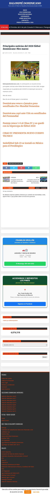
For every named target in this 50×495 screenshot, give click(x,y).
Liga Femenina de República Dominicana (12, 442)
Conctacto (4, 387)
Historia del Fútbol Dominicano (10, 436)
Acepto (28, 492)
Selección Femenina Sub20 (9, 404)
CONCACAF (5, 462)
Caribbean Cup (6, 432)
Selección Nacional (25, 14)
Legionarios (25, 16)
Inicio (25, 10)
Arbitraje (4, 427)
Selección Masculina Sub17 (9, 398)
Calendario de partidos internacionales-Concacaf (15, 456)
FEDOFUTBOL (5, 434)
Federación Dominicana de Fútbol (11, 464)
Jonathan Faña (5, 438)
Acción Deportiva (6, 452)
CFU (3, 458)
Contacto (25, 20)
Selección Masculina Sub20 (9, 396)
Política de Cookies (7, 378)
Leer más (36, 492)
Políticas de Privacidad (8, 380)
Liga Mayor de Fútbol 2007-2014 (11, 444)
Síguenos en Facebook (25, 304)
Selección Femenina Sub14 (9, 411)
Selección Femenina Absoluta (9, 481)
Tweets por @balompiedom (10, 320)
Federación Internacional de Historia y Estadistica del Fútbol (18, 466)
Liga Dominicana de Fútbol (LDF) (10, 473)
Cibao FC (4, 460)
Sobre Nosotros (25, 18)
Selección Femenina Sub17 (9, 407)
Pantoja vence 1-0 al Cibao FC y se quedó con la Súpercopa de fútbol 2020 (23, 124)
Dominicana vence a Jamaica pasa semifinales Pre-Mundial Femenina (21, 105)
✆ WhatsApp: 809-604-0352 (25, 263)
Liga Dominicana (25, 12)
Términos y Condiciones (8, 385)
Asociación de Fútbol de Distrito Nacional (13, 454)
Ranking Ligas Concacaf (8, 477)
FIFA (3, 469)
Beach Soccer (5, 420)
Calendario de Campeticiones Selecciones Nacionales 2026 (17, 429)
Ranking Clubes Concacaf (8, 475)
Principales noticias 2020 (15, 163)
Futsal (3, 418)
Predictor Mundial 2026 (25, 22)
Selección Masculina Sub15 (9, 400)
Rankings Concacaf (7, 479)
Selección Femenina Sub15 (9, 409)
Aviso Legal (5, 382)
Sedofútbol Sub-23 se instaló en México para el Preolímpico (23, 144)
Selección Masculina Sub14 (9, 402)
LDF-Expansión (6, 440)
